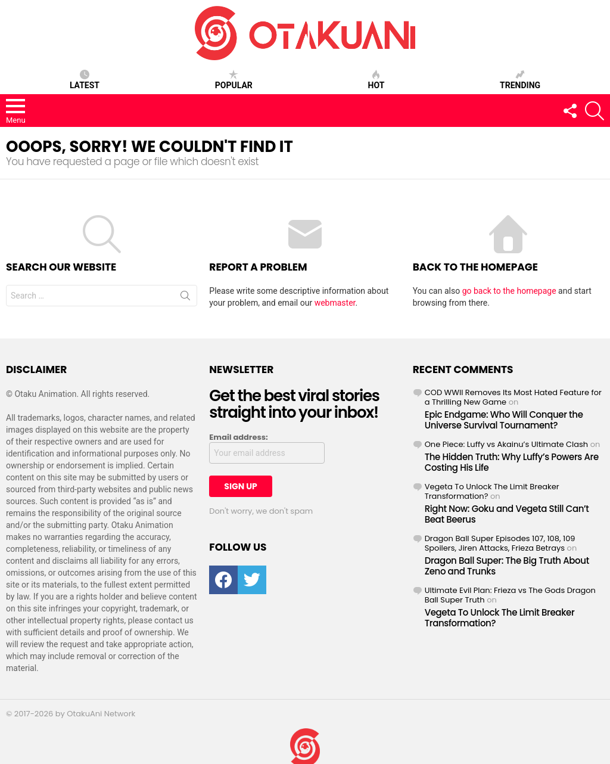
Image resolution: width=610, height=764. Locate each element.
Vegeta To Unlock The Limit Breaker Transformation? (492, 491)
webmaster (335, 303)
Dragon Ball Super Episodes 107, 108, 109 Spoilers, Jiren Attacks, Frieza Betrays (500, 543)
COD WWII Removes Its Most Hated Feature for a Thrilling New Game (513, 397)
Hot (376, 80)
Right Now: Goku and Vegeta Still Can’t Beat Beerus (507, 514)
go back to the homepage (509, 291)
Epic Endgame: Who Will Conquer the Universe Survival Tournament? (504, 419)
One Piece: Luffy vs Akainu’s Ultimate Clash (507, 444)
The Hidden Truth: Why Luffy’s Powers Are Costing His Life (512, 462)
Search (185, 298)
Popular (234, 80)
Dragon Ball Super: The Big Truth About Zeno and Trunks (507, 565)
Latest (84, 80)
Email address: (238, 437)
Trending (520, 80)
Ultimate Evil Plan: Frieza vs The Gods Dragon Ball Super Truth (510, 595)
